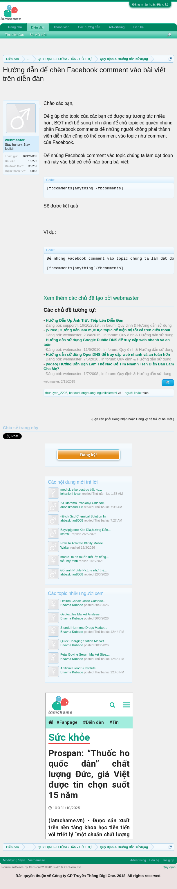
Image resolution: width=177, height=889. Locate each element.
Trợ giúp (168, 860)
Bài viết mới (38, 34)
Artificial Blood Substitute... (79, 668)
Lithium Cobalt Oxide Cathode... (83, 601)
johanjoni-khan (70, 493)
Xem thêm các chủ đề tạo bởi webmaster (91, 298)
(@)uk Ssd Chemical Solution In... (84, 516)
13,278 (32, 161)
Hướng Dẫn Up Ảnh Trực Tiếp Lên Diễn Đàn (84, 320)
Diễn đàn (37, 27)
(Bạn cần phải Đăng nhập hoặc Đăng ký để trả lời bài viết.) (132, 419)
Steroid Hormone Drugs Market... (83, 627)
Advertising (116, 27)
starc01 (65, 534)
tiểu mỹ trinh (69, 561)
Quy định (169, 867)
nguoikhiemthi (107, 393)
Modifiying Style (14, 860)
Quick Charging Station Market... (83, 641)
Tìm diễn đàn (14, 34)
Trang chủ (15, 27)
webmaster (15, 140)
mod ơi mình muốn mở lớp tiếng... (84, 557)
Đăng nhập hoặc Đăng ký (150, 4)
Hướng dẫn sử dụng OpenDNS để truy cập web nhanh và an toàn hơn (108, 354)
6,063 (33, 171)
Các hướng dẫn (89, 27)
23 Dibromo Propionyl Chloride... (83, 503)
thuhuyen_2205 (56, 393)
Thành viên (61, 27)
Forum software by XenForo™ (41, 867)
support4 (70, 325)
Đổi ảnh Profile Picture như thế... (83, 570)
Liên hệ (138, 27)
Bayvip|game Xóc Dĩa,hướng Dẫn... (85, 529)
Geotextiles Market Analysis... (81, 614)
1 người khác (131, 393)
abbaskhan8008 (71, 507)
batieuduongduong (82, 393)
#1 (167, 382)
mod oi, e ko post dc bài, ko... (81, 489)
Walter (64, 547)
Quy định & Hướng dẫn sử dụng (144, 325)
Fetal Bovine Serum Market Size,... (85, 654)
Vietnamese (36, 860)
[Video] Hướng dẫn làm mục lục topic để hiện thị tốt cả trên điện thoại (108, 330)
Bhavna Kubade (71, 605)
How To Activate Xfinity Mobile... (83, 543)
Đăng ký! (88, 454)
